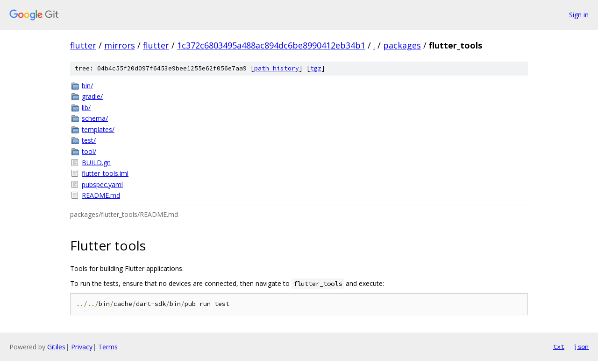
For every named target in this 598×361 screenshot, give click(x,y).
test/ (89, 140)
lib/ (86, 107)
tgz (315, 68)
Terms (108, 346)
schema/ (95, 118)
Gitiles (56, 346)
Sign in (579, 14)
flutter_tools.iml (105, 173)
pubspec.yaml (102, 184)
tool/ (89, 151)
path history (276, 68)
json (581, 346)
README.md (101, 195)
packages (402, 45)
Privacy (82, 346)
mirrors (119, 45)
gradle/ (92, 96)
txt (558, 346)
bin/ (87, 85)
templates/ (98, 129)
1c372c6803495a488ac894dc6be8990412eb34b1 (271, 45)
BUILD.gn (96, 162)
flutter (83, 45)
